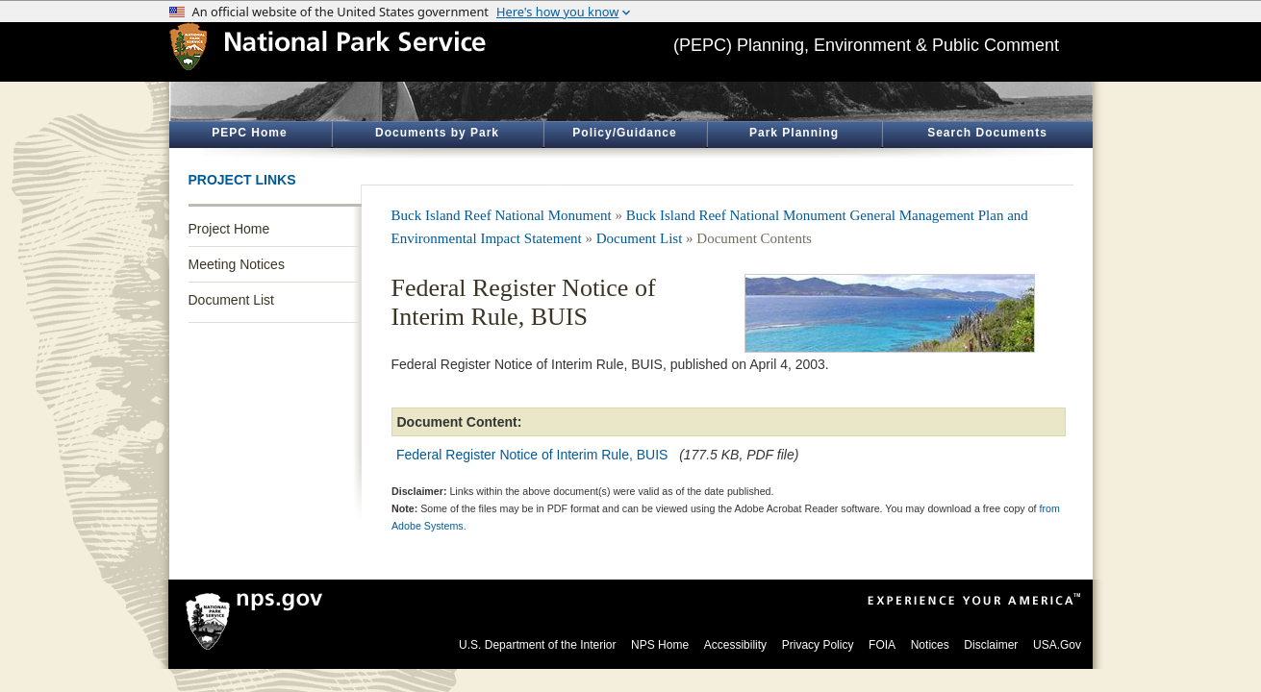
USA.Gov (1057, 645)
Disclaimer (991, 645)
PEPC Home (249, 132)
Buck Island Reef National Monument (501, 215)
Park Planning (794, 132)
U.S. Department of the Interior (537, 645)
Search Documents (987, 132)
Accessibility (735, 645)
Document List (231, 300)
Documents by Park (437, 132)
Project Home (229, 228)
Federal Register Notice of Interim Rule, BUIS (532, 454)
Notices (930, 645)
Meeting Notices (237, 264)
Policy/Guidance (624, 132)
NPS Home (660, 645)
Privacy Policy (818, 645)
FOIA (882, 645)
